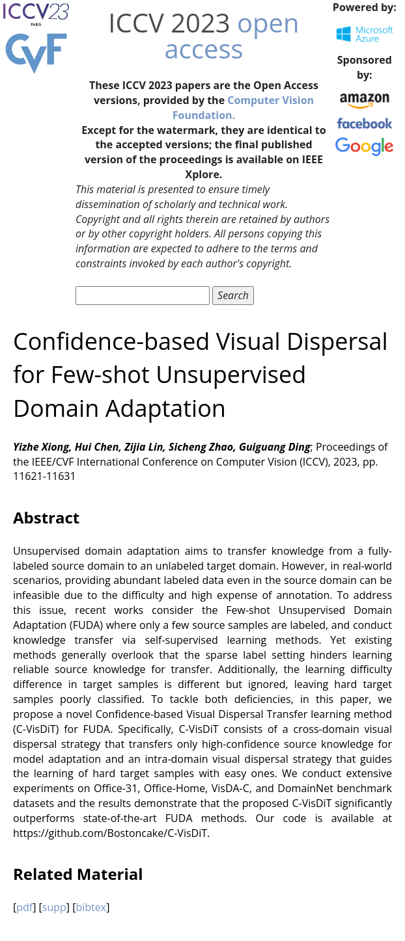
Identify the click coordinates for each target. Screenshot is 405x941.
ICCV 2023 (169, 22)
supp (54, 907)
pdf (24, 907)
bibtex (91, 907)
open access (231, 35)
